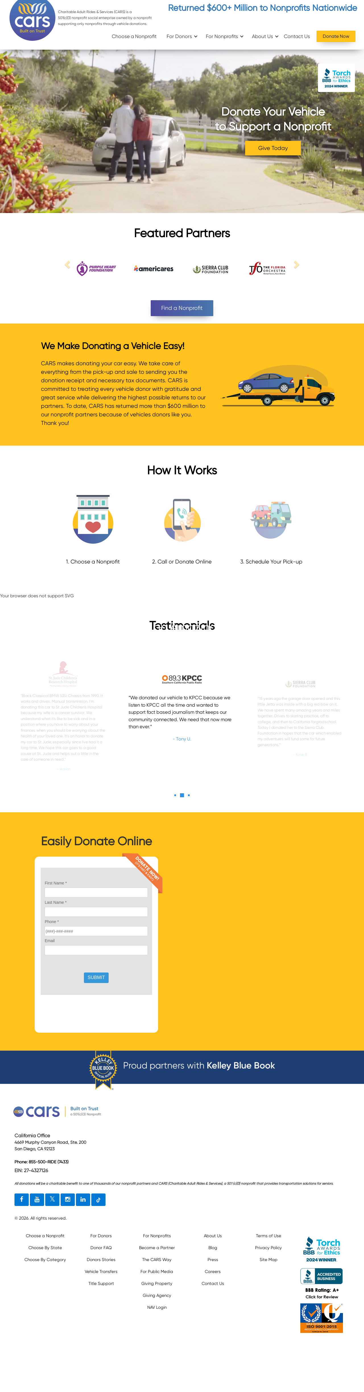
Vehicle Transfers (101, 1271)
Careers (213, 1271)
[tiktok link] (98, 1199)
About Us (262, 36)
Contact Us (297, 36)
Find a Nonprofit (182, 308)
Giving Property (156, 1283)
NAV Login (157, 1307)
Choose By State (45, 1247)
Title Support (101, 1283)
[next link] (296, 264)
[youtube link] (37, 1199)
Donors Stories (101, 1259)
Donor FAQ (101, 1247)
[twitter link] (52, 1199)
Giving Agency (157, 1295)
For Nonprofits (222, 36)
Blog (212, 1247)
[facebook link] (22, 1199)
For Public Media (156, 1271)
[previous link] (68, 264)
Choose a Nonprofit (134, 36)
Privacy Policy (268, 1247)
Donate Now (336, 36)
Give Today (273, 148)
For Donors (179, 36)
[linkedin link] (83, 1199)
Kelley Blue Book (241, 1065)
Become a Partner (157, 1247)
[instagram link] (68, 1199)
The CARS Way (156, 1259)
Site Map (269, 1259)
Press (213, 1259)
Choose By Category (45, 1259)
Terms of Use (268, 1235)
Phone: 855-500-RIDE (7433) (42, 1161)
